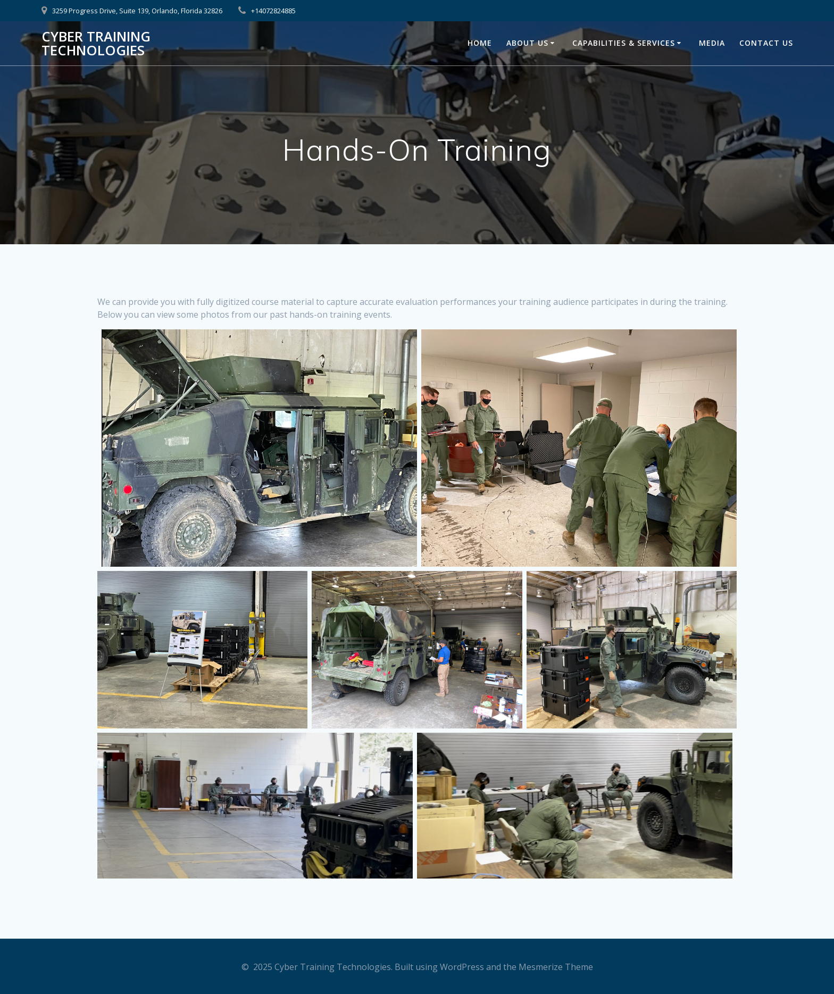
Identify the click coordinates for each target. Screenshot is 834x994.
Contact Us (766, 43)
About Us (527, 43)
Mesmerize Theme (556, 967)
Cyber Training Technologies (96, 43)
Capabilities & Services (623, 43)
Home (480, 43)
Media (712, 43)
